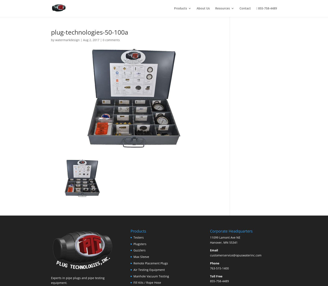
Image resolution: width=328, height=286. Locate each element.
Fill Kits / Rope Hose (147, 283)
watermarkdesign (67, 40)
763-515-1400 (219, 268)
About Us (203, 8)
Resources (222, 8)
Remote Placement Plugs (150, 263)
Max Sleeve (141, 257)
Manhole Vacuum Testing (151, 276)
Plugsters (139, 244)
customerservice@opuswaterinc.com (235, 255)
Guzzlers (139, 250)
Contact (245, 8)
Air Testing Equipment (149, 270)
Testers (138, 237)
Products (180, 8)
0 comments (111, 40)
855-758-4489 (266, 8)
